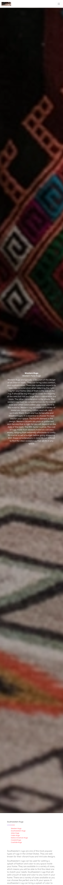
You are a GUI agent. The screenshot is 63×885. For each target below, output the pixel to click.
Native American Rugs (19, 838)
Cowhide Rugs (16, 842)
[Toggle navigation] (58, 4)
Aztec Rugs (15, 833)
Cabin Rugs (15, 835)
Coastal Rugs (16, 840)
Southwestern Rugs (18, 831)
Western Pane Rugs (31, 375)
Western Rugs (16, 828)
